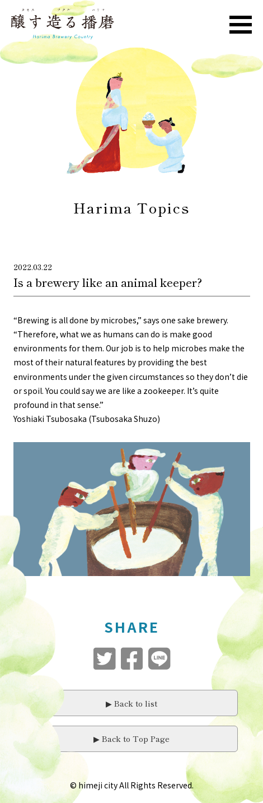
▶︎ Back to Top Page (131, 738)
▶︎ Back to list (131, 703)
